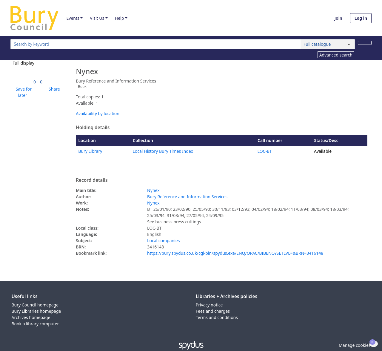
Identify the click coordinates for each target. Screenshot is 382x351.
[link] (34, 82)
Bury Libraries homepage (36, 311)
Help (119, 18)
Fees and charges (213, 311)
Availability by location (97, 113)
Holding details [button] (93, 127)
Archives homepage (31, 317)
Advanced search (335, 55)
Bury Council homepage (35, 305)
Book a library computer (35, 323)
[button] (22, 92)
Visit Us (97, 18)
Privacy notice (209, 305)
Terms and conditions (217, 317)
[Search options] (328, 44)
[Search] (365, 43)
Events (72, 18)
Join (338, 18)
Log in (361, 18)
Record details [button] (91, 180)
